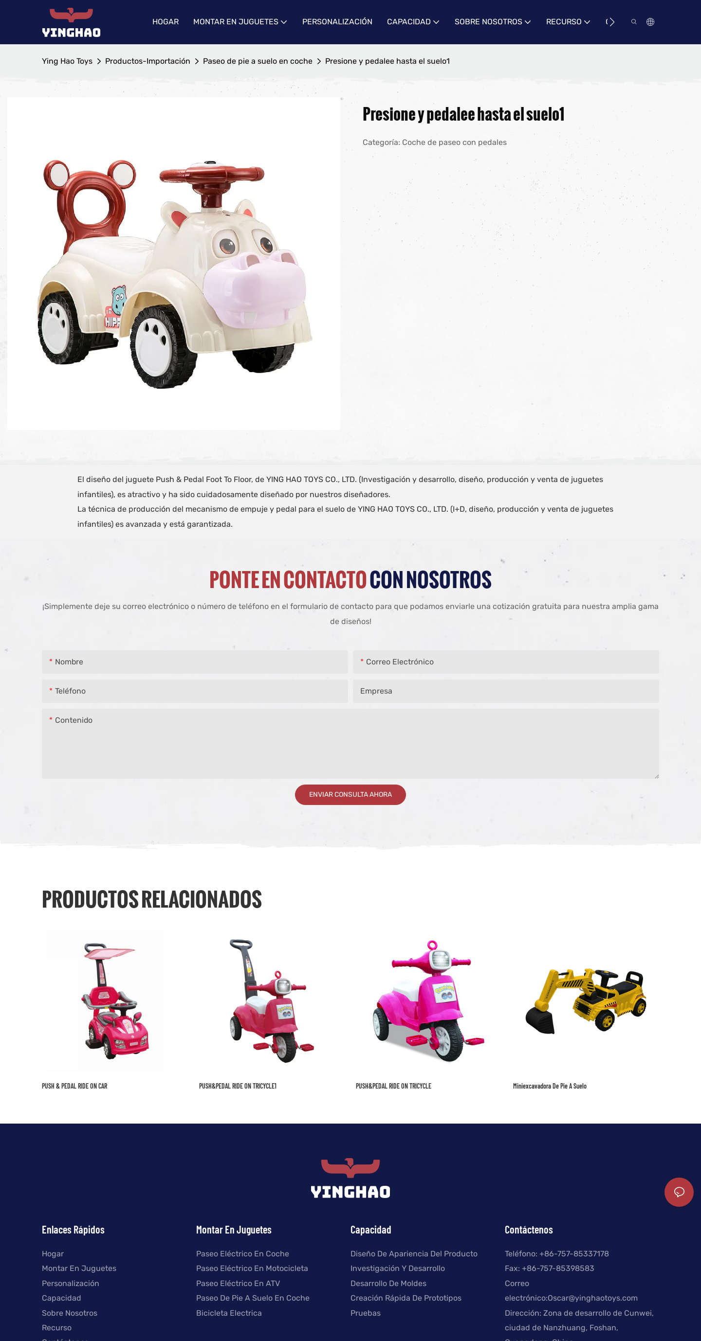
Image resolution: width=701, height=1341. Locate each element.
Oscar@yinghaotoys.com (593, 1298)
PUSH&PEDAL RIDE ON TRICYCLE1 (238, 1086)
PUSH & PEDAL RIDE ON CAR (74, 1086)
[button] (612, 22)
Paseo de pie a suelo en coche (258, 61)
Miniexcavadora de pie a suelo (550, 1086)
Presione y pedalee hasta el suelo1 (387, 61)
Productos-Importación (147, 61)
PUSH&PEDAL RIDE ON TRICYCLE (393, 1086)
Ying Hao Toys (67, 61)
